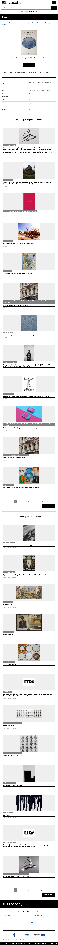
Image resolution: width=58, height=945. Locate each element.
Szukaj (54, 7)
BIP (5, 922)
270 (42, 501)
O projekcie (7, 926)
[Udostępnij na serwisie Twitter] (11, 75)
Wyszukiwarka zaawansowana (28, 11)
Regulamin (33, 919)
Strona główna (12, 23)
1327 (42, 890)
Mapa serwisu (8, 919)
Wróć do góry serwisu (36, 926)
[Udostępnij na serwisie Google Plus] (9, 75)
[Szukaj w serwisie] (26, 8)
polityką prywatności (48, 943)
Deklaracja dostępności (36, 915)
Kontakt (32, 922)
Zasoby (22, 23)
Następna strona (48, 506)
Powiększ (29, 65)
